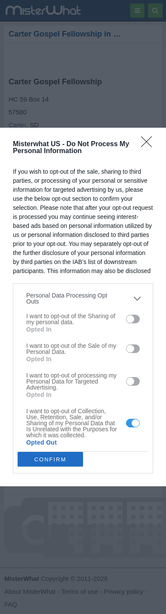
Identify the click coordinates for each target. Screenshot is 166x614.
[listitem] (83, 298)
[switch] (133, 319)
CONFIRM (50, 459)
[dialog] (83, 307)
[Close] (149, 144)
